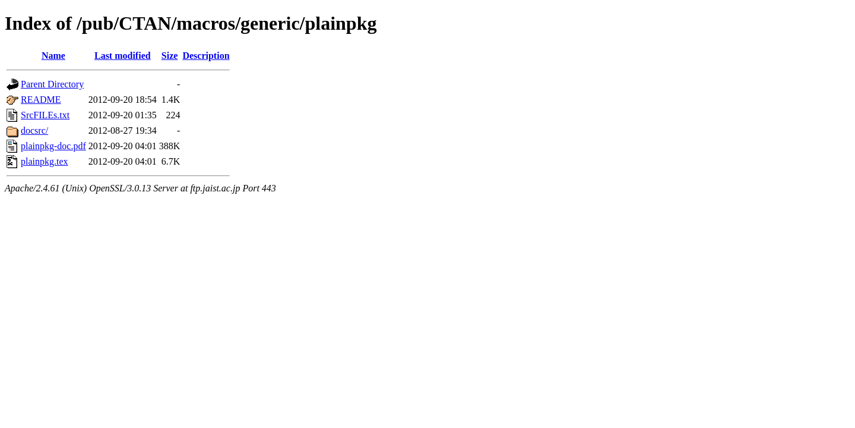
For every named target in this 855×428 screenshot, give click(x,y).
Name (53, 56)
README (41, 100)
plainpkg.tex (44, 161)
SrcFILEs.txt (45, 115)
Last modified (122, 56)
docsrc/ (34, 130)
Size (170, 56)
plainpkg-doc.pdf (53, 146)
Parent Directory (52, 84)
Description (205, 56)
